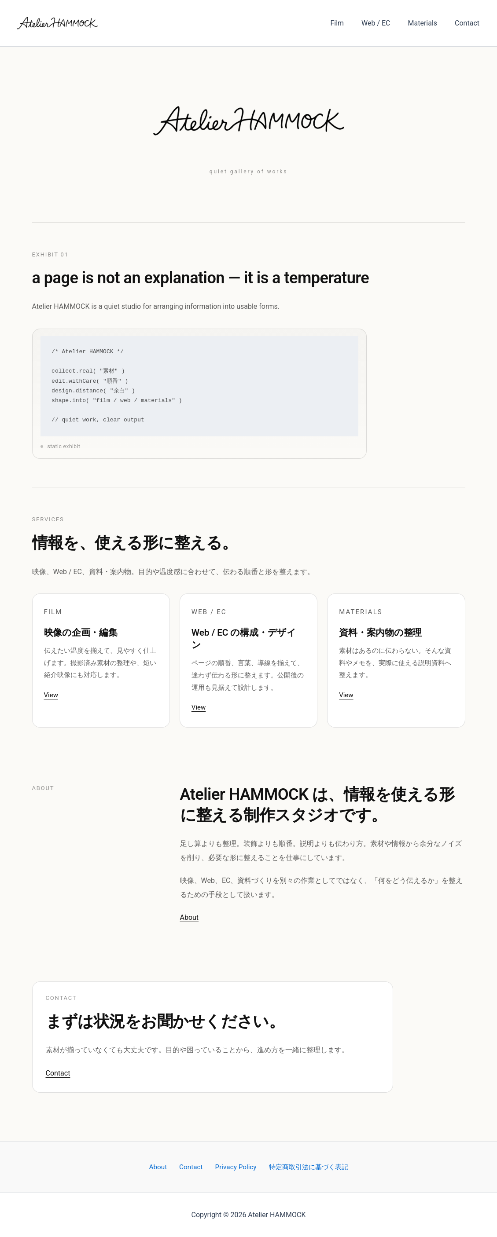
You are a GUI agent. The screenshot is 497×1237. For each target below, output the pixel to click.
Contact (469, 23)
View (51, 695)
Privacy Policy (232, 1167)
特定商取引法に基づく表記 (302, 1167)
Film (349, 23)
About (189, 917)
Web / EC (384, 23)
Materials (428, 23)
